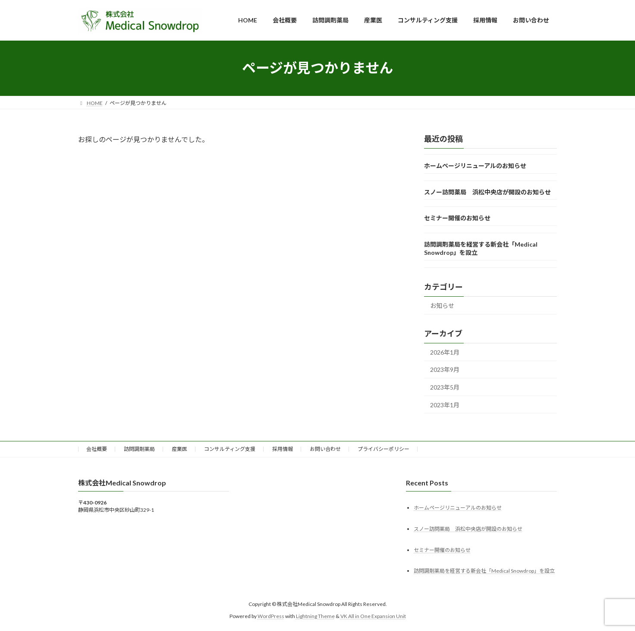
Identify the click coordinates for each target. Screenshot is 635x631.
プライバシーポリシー (383, 449)
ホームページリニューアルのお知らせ (475, 165)
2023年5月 (444, 386)
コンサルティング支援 (229, 449)
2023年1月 (444, 404)
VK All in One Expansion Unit (373, 616)
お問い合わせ (325, 449)
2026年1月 (444, 351)
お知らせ (442, 305)
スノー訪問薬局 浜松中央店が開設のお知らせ (487, 191)
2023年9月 (444, 369)
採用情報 (282, 449)
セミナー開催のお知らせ (457, 218)
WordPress (271, 616)
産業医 (179, 449)
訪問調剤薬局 (139, 449)
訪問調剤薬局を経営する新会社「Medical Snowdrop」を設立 (484, 571)
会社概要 (96, 449)
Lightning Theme (315, 616)
